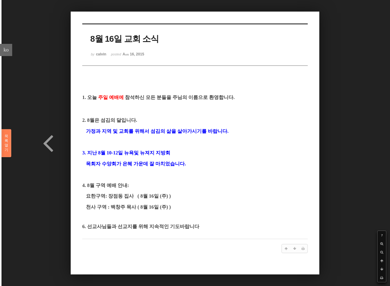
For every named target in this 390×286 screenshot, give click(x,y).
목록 (6, 143)
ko (6, 50)
